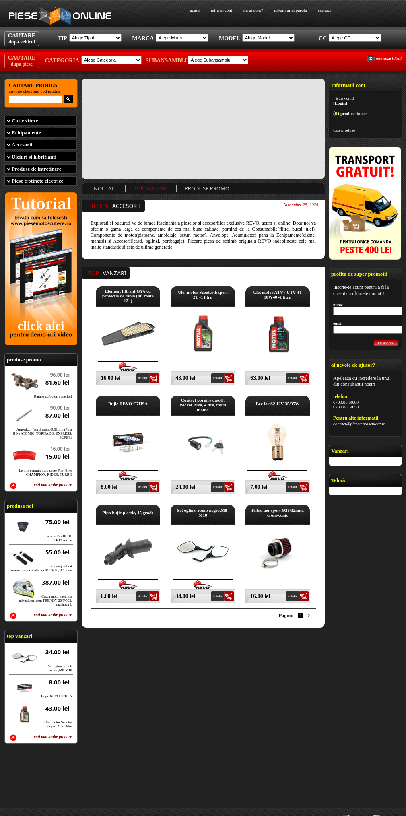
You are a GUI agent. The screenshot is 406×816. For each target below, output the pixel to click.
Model (229, 38)
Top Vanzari (150, 188)
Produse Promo (207, 188)
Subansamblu (166, 61)
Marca (143, 38)
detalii (142, 378)
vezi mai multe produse (53, 484)
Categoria (62, 61)
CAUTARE (21, 39)
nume (338, 305)
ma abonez (386, 343)
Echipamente (26, 133)
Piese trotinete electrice (37, 181)
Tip (62, 38)
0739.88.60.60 (346, 402)
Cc (323, 38)
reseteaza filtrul (389, 58)
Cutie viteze (25, 120)
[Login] (340, 103)
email (337, 323)
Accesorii (22, 145)
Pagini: (286, 615)
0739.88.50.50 (346, 406)
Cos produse (344, 130)
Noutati (105, 188)
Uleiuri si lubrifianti (34, 157)
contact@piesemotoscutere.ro (359, 423)
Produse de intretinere (37, 169)
